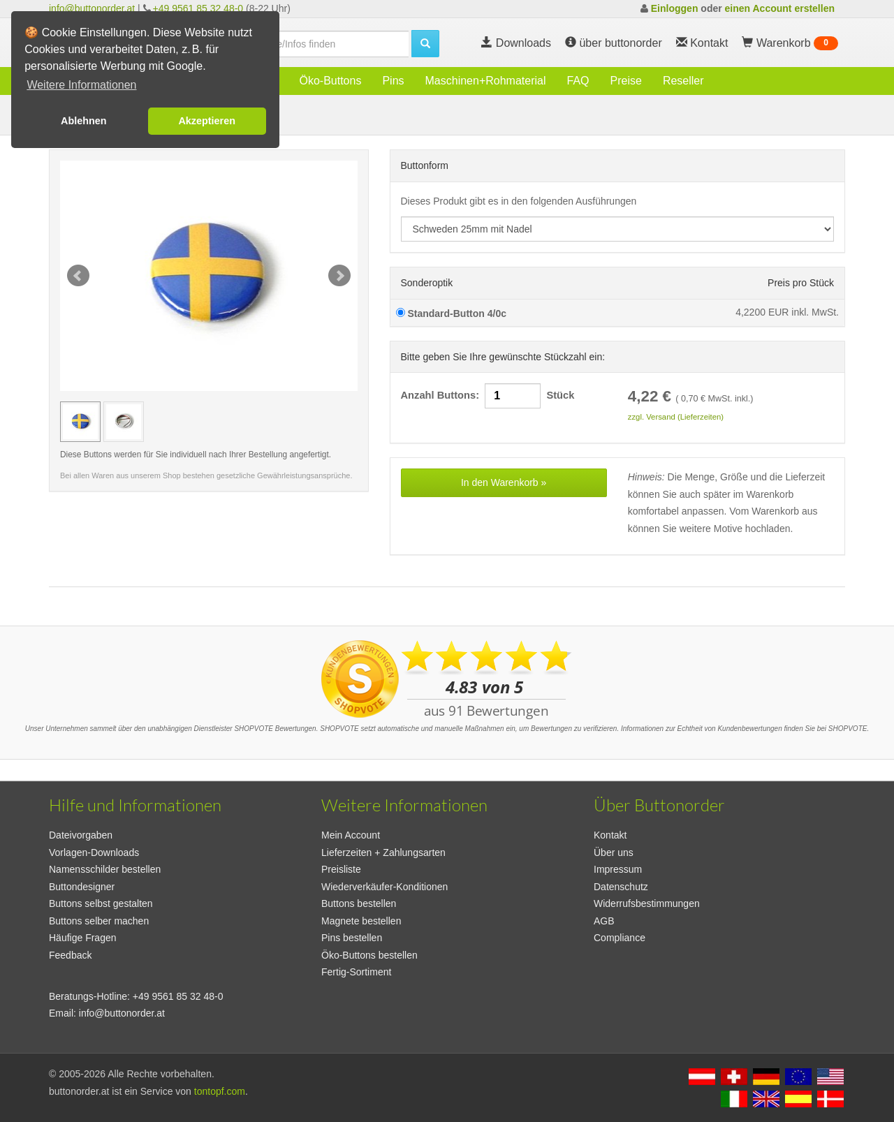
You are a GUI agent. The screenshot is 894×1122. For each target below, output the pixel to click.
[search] (321, 44)
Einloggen (674, 8)
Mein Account (350, 835)
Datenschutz (621, 886)
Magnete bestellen (361, 921)
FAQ (578, 81)
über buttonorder (613, 43)
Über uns (613, 852)
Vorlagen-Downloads (94, 852)
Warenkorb (790, 43)
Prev (78, 276)
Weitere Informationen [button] (81, 85)
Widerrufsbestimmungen (647, 903)
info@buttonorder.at (92, 8)
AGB (604, 921)
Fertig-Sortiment (356, 971)
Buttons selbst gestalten (101, 903)
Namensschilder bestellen (105, 869)
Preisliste (341, 869)
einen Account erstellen (780, 8)
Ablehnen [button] (84, 120)
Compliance (619, 937)
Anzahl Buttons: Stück (488, 395)
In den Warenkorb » (503, 482)
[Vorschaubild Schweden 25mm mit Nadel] (80, 421)
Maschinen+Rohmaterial (485, 81)
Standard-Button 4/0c (451, 313)
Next (339, 276)
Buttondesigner (82, 886)
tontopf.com (219, 1091)
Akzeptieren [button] (206, 120)
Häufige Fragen (83, 937)
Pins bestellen (351, 937)
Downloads (516, 43)
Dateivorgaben (80, 835)
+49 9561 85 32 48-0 (198, 8)
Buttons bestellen (358, 903)
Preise (626, 81)
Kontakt (610, 835)
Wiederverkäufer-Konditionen (384, 886)
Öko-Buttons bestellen (369, 955)
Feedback (70, 955)
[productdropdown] (618, 229)
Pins (393, 81)
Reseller (683, 81)
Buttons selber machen (99, 921)
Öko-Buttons (330, 81)
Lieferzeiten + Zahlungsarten (383, 852)
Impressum (618, 869)
